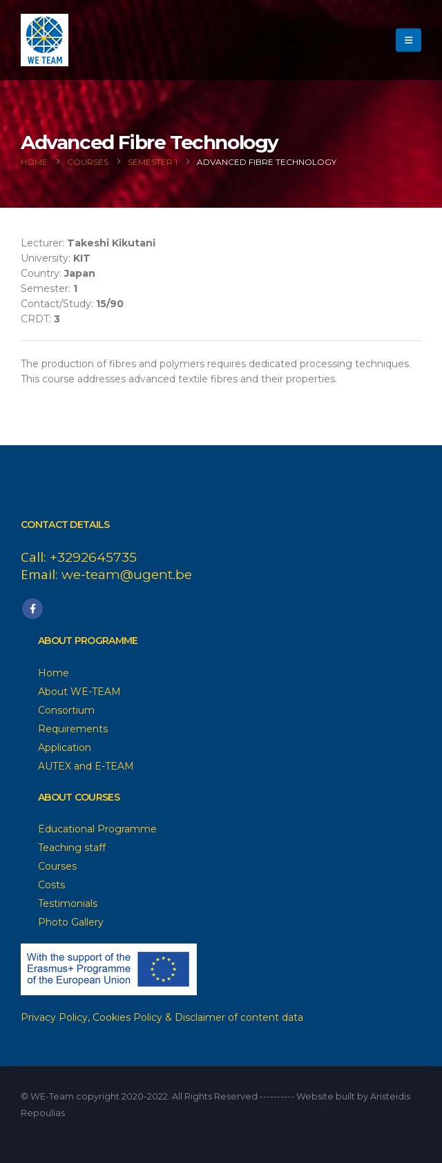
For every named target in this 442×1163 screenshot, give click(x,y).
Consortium (66, 710)
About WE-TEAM (79, 691)
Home (53, 673)
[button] (408, 40)
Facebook (32, 608)
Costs (51, 885)
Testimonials (67, 903)
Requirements (73, 729)
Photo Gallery (71, 922)
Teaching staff (72, 847)
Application (64, 747)
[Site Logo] (44, 40)
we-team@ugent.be (126, 575)
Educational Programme (97, 829)
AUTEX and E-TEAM (86, 766)
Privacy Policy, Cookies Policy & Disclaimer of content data (162, 1017)
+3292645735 (93, 557)
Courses (57, 866)
